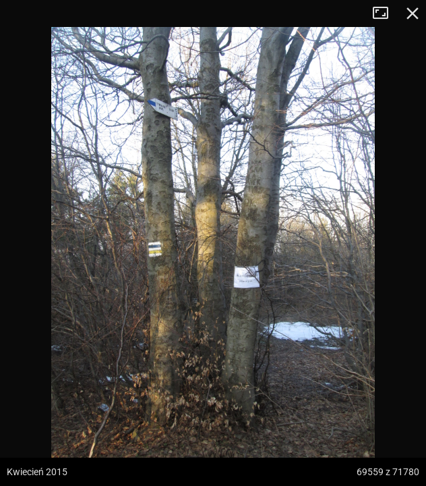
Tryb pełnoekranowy (385, 13)
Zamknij (412, 13)
